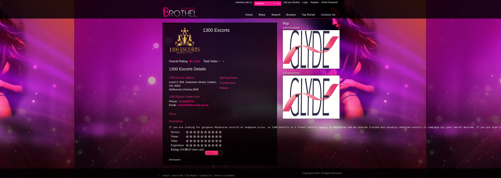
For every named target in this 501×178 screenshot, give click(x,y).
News (262, 15)
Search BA (177, 176)
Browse (291, 15)
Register (315, 2)
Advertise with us (243, 2)
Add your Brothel (291, 2)
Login (305, 2)
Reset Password (330, 2)
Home (249, 15)
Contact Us (328, 15)
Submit (210, 153)
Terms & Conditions (224, 176)
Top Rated (308, 15)
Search (275, 15)
